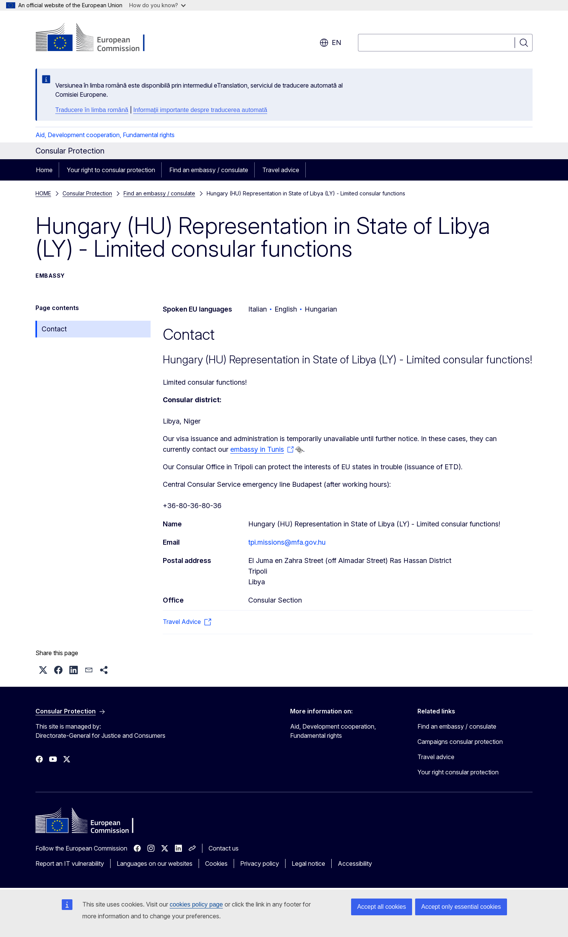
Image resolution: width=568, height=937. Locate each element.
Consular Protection (87, 193)
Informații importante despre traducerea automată (200, 110)
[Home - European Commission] (97, 38)
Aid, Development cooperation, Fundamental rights (105, 135)
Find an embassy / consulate (208, 170)
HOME (43, 193)
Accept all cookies (381, 906)
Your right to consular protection (111, 170)
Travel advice (280, 170)
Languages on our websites (155, 863)
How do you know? (157, 5)
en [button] (330, 42)
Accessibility (355, 863)
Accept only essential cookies (461, 906)
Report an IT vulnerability (69, 863)
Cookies (216, 863)
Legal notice (308, 863)
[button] (43, 670)
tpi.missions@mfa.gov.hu (287, 542)
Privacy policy (259, 863)
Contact (54, 329)
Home (44, 170)
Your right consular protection (458, 772)
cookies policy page (196, 904)
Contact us (224, 848)
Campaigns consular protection (460, 741)
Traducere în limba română (91, 110)
